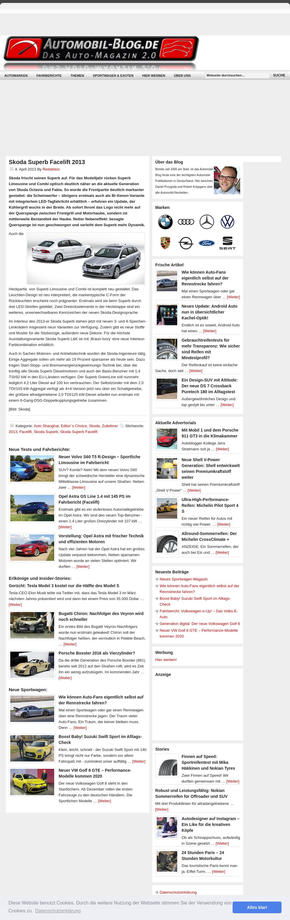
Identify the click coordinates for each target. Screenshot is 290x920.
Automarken (16, 75)
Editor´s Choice (74, 426)
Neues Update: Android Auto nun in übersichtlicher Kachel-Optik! (209, 312)
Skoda (94, 426)
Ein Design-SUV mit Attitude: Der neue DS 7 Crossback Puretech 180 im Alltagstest (210, 386)
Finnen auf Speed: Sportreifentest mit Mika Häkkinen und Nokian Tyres (208, 762)
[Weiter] (78, 487)
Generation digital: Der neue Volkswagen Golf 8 (200, 623)
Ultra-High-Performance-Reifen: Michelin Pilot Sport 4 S (210, 505)
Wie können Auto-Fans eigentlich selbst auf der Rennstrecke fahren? (205, 278)
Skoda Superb (46, 432)
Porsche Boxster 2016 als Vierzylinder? (97, 653)
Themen (77, 75)
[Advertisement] (190, 708)
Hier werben (153, 75)
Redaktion (51, 169)
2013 (13, 432)
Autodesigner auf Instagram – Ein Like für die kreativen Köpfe (211, 824)
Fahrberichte (49, 75)
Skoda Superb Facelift (79, 432)
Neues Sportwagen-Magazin (184, 579)
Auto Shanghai (46, 426)
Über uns (182, 75)
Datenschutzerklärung (178, 892)
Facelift (25, 432)
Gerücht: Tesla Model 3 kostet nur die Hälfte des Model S (64, 585)
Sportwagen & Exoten (113, 75)
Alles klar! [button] (257, 907)
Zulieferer (110, 426)
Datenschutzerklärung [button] (58, 910)
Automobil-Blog (140, 52)
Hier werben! (166, 659)
